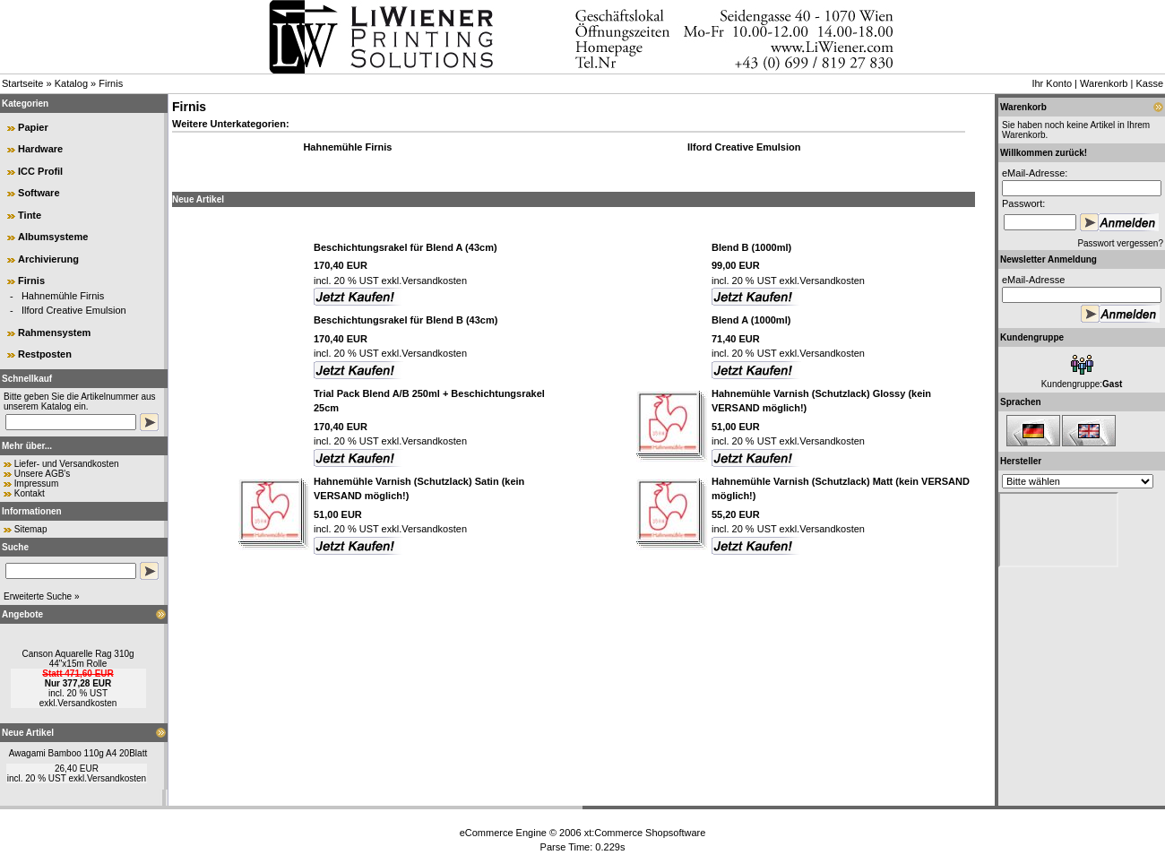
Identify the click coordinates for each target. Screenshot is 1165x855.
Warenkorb (1103, 83)
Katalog (71, 83)
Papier (33, 127)
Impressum (36, 483)
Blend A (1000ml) (751, 320)
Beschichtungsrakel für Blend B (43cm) (405, 320)
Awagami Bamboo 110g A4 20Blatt (78, 753)
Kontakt (29, 493)
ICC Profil (40, 171)
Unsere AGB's (42, 474)
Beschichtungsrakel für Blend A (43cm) (405, 247)
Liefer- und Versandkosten (66, 464)
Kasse (1149, 83)
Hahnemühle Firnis (63, 295)
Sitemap (30, 529)
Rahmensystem (54, 332)
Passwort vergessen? (1120, 243)
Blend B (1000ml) (751, 247)
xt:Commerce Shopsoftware (645, 832)
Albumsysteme (53, 236)
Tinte (29, 215)
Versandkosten (86, 703)
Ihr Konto (1051, 83)
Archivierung (48, 259)
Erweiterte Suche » (42, 596)
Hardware (40, 148)
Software (38, 192)
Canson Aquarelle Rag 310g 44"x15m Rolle (78, 659)
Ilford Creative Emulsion (74, 310)
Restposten (45, 354)
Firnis (111, 83)
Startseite (22, 83)
